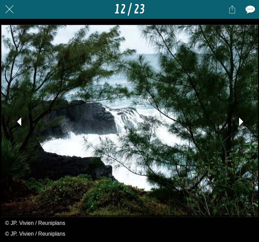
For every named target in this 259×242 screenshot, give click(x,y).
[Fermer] (9, 9)
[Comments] (249, 9)
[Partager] (232, 9)
